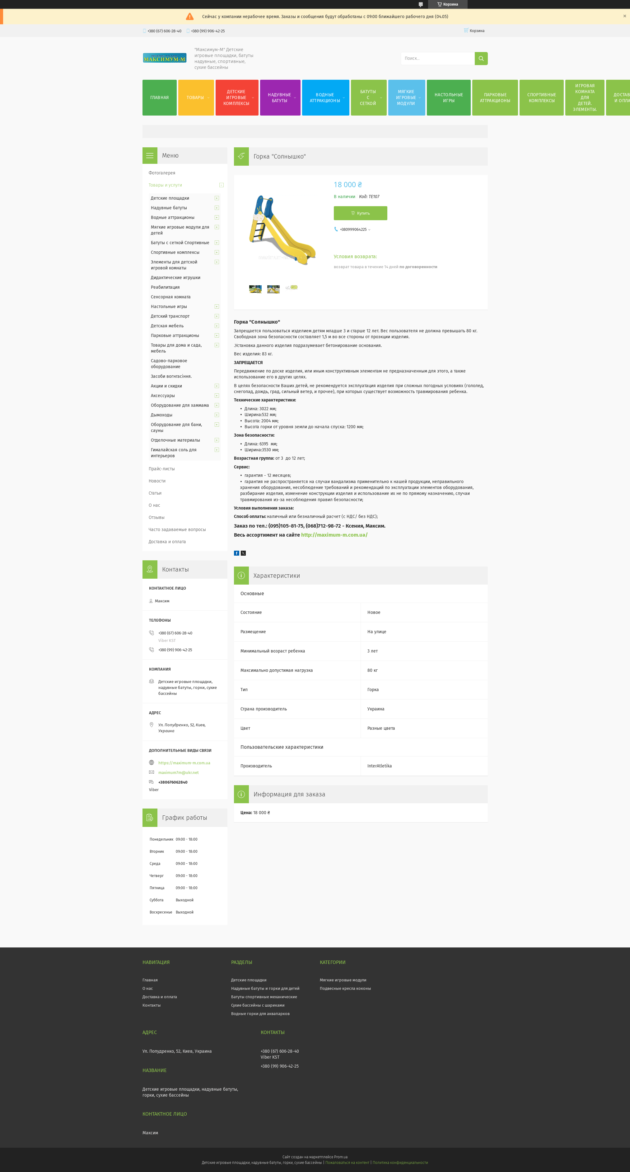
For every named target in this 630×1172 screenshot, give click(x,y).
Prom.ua (341, 1157)
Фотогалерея (162, 173)
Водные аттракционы (325, 97)
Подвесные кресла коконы (345, 988)
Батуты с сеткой (368, 97)
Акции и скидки (166, 386)
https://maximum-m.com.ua (184, 763)
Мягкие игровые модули (406, 97)
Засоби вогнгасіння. (171, 376)
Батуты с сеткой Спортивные (180, 242)
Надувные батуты (279, 97)
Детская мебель (167, 326)
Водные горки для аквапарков (260, 1013)
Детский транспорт (170, 316)
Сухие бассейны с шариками (258, 1005)
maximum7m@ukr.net (178, 772)
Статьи (155, 493)
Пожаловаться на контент (347, 1162)
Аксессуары (163, 395)
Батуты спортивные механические (264, 996)
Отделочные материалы (175, 440)
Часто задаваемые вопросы (177, 529)
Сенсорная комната (171, 297)
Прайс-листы (162, 469)
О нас (154, 505)
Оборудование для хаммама (180, 405)
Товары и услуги (165, 185)
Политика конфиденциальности (400, 1162)
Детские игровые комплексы (236, 97)
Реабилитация (165, 287)
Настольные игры (449, 97)
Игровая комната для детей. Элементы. (585, 97)
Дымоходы (161, 415)
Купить (363, 213)
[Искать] (481, 58)
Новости (157, 481)
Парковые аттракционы (495, 97)
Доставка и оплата (167, 541)
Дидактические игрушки (175, 277)
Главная (159, 97)
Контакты (151, 1005)
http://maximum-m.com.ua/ (334, 535)
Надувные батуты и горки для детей (265, 988)
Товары (195, 97)
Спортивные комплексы (541, 97)
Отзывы (157, 517)
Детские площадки (170, 198)
